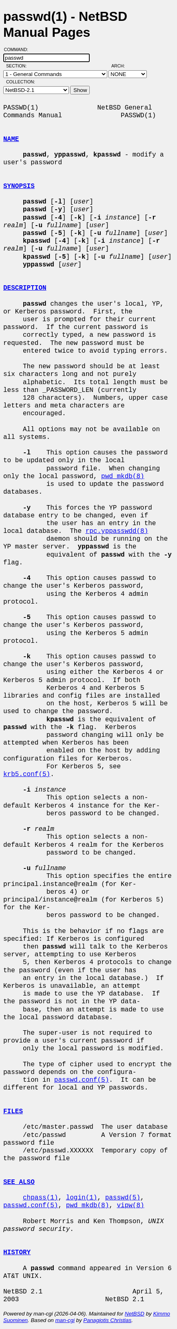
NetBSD (134, 1314)
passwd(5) (122, 1197)
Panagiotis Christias (107, 1320)
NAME (11, 139)
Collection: (20, 81)
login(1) (81, 1197)
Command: (18, 49)
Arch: (121, 65)
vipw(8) (130, 1205)
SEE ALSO (19, 1182)
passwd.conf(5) (81, 1080)
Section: (18, 65)
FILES (13, 1111)
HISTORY (17, 1252)
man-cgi (64, 1320)
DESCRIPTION (24, 288)
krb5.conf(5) (26, 774)
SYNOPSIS (19, 186)
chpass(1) (40, 1197)
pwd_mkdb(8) (122, 476)
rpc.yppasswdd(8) (117, 531)
